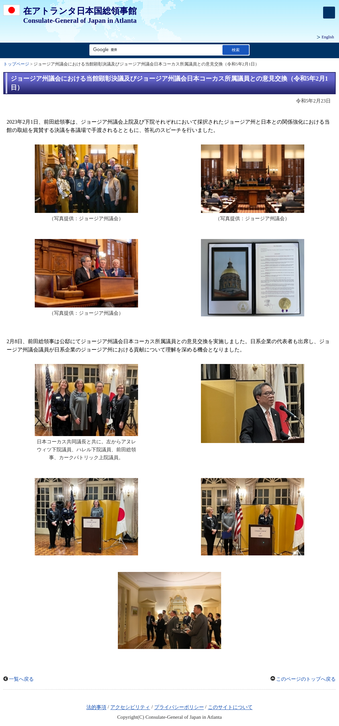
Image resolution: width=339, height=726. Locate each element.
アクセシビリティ (130, 707)
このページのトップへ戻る (306, 679)
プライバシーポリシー (179, 707)
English (328, 37)
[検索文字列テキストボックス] (154, 50)
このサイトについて (230, 707)
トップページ (16, 64)
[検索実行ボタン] (235, 50)
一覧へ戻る (21, 679)
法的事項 (96, 707)
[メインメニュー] (329, 13)
